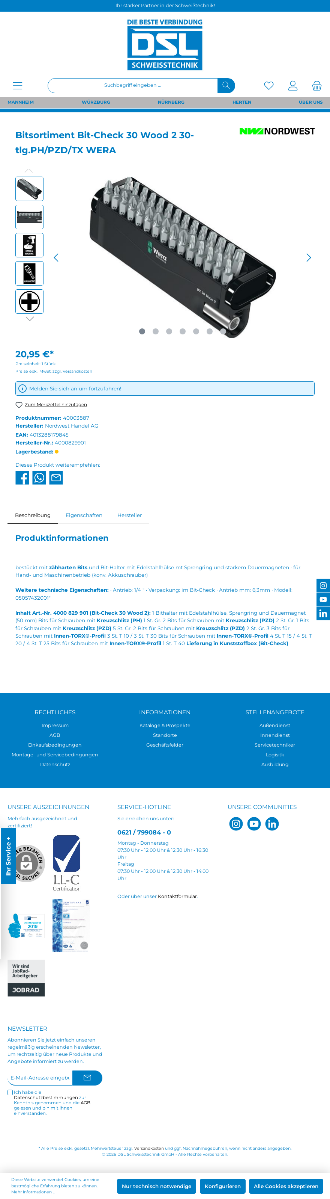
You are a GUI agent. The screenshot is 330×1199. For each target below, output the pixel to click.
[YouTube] (254, 823)
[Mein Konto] (293, 85)
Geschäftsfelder (164, 745)
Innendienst (275, 735)
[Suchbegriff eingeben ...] (133, 85)
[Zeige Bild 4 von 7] (183, 331)
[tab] (33, 515)
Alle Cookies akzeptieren (286, 1186)
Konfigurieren (223, 1186)
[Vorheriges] (56, 257)
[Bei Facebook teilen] (22, 477)
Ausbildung (275, 764)
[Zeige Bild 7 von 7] (223, 331)
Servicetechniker (275, 745)
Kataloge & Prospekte (165, 725)
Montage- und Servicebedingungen (55, 755)
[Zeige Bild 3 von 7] (169, 331)
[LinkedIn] (272, 823)
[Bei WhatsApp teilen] (39, 477)
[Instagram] (236, 823)
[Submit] (87, 1078)
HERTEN (241, 102)
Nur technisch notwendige (156, 1186)
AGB (55, 735)
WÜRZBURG (96, 102)
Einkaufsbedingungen (55, 745)
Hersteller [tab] (129, 515)
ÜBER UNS (310, 102)
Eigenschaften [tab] (84, 515)
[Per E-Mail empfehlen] (56, 477)
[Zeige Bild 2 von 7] (156, 331)
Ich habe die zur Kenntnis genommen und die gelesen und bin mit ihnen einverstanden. (52, 1103)
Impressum (55, 725)
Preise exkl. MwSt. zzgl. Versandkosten (53, 371)
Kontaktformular (177, 896)
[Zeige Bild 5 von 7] (196, 331)
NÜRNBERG (171, 102)
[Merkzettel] (269, 85)
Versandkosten (149, 1148)
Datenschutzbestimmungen (46, 1097)
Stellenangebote (275, 712)
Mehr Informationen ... (33, 1192)
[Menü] (18, 85)
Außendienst (275, 725)
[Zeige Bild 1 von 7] (142, 331)
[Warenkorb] (314, 85)
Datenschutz (55, 764)
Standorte (165, 735)
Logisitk (275, 755)
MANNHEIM (21, 102)
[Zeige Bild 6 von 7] (210, 331)
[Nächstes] (308, 257)
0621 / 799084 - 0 (144, 832)
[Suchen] (226, 85)
